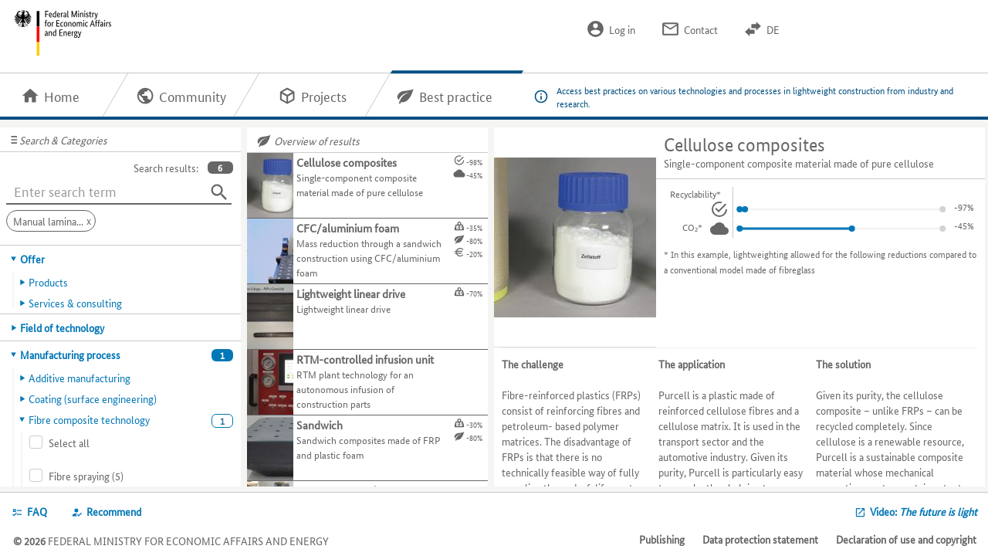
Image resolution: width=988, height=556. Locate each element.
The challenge (532, 363)
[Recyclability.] (719, 209)
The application (691, 363)
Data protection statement (760, 539)
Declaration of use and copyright (906, 539)
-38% (964, 206)
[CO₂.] (719, 228)
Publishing (662, 539)
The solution (843, 363)
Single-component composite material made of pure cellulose (799, 163)
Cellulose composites (744, 145)
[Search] (219, 192)
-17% (964, 225)
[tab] (120, 258)
